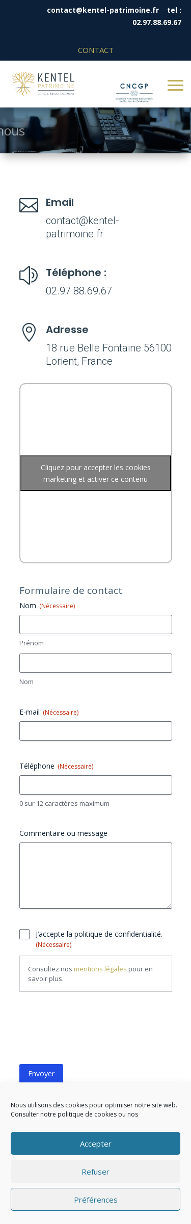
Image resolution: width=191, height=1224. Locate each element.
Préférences (96, 1199)
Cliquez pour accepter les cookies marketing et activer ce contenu (96, 473)
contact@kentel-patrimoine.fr (103, 10)
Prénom (31, 642)
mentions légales (100, 968)
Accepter (96, 1143)
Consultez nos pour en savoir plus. (90, 973)
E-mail (48, 712)
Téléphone (56, 766)
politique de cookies (87, 1114)
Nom (26, 681)
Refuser (95, 1171)
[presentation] (96, 1032)
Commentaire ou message (63, 833)
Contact (96, 50)
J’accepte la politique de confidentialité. (99, 939)
